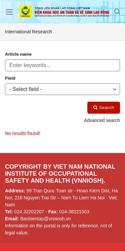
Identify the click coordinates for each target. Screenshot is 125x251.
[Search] (117, 11)
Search (103, 107)
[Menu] (9, 12)
